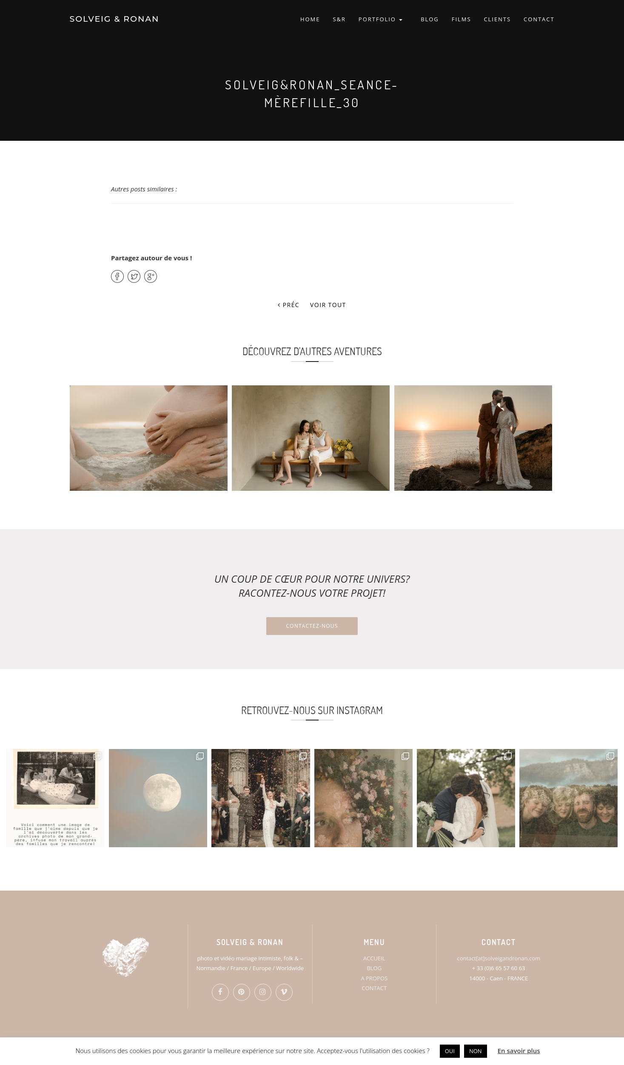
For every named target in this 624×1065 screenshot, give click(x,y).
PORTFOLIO (380, 19)
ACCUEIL (374, 958)
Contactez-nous (312, 625)
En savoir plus (519, 1050)
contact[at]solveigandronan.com (498, 958)
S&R (339, 19)
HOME (310, 19)
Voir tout (328, 305)
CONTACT (539, 19)
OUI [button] (450, 1051)
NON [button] (475, 1051)
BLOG (430, 19)
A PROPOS (374, 978)
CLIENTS (497, 19)
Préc (288, 305)
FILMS (461, 19)
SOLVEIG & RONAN (115, 19)
